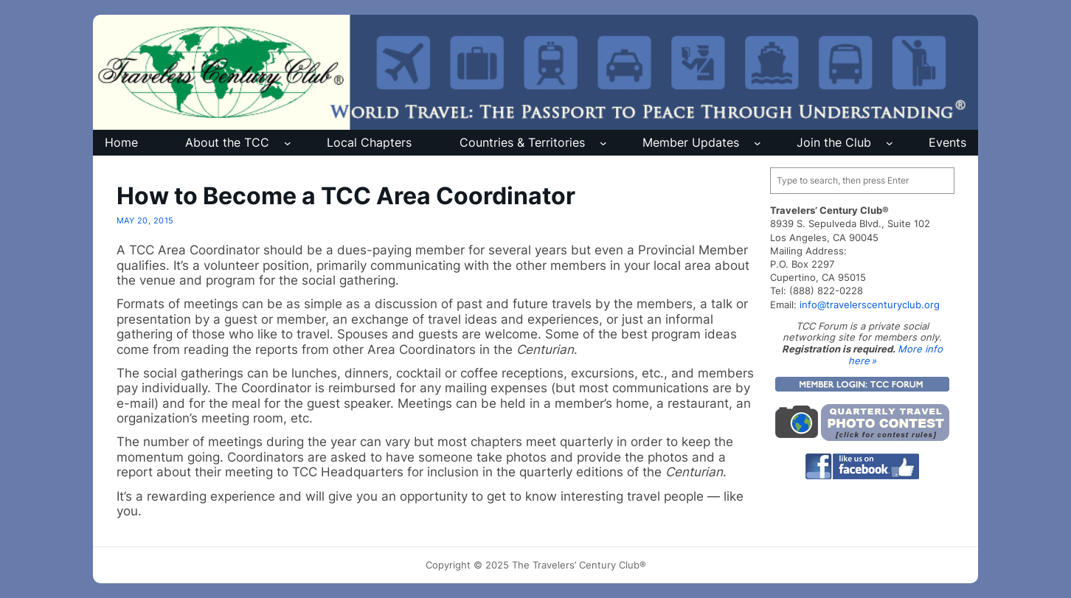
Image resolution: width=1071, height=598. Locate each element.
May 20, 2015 (145, 220)
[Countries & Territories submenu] (603, 143)
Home (121, 142)
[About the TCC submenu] (287, 143)
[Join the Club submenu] (889, 143)
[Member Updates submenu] (757, 143)
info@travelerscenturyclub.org (870, 304)
